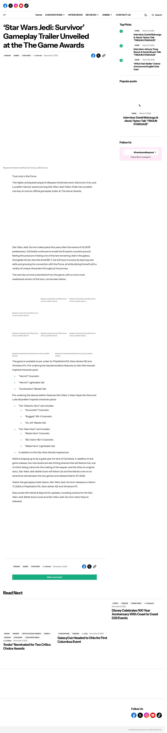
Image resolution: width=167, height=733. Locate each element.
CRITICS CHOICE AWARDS (31, 633)
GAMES (16, 55)
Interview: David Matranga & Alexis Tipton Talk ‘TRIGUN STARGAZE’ (147, 37)
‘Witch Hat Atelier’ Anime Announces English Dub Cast (147, 66)
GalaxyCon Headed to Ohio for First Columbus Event (82, 640)
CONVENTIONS (63, 633)
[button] (4, 15)
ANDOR (7, 633)
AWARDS (16, 633)
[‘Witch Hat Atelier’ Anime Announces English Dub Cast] (125, 65)
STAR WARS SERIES (32, 637)
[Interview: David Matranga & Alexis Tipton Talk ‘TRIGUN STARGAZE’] (125, 36)
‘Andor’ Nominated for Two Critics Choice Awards (27, 646)
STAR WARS (26, 55)
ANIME (137, 31)
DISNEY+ (47, 633)
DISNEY (115, 603)
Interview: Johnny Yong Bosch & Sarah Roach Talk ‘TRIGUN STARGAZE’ (147, 52)
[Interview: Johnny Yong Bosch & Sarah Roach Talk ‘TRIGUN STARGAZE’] (125, 50)
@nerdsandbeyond (144, 152)
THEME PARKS (136, 603)
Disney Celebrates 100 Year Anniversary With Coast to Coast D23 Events (135, 614)
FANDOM (7, 55)
